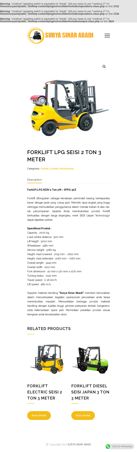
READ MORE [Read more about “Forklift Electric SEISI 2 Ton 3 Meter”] (39, 415)
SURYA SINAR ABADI (79, 444)
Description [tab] (34, 179)
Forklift (45, 168)
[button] (104, 66)
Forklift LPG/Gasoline (62, 168)
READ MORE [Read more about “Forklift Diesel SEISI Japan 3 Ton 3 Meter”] (83, 415)
